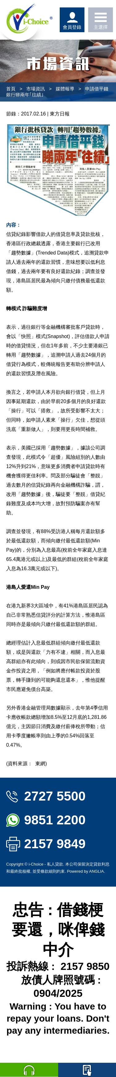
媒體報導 (65, 88)
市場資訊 (35, 88)
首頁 (10, 88)
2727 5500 (46, 796)
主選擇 (100, 20)
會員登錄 (72, 20)
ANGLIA (96, 871)
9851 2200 (46, 820)
